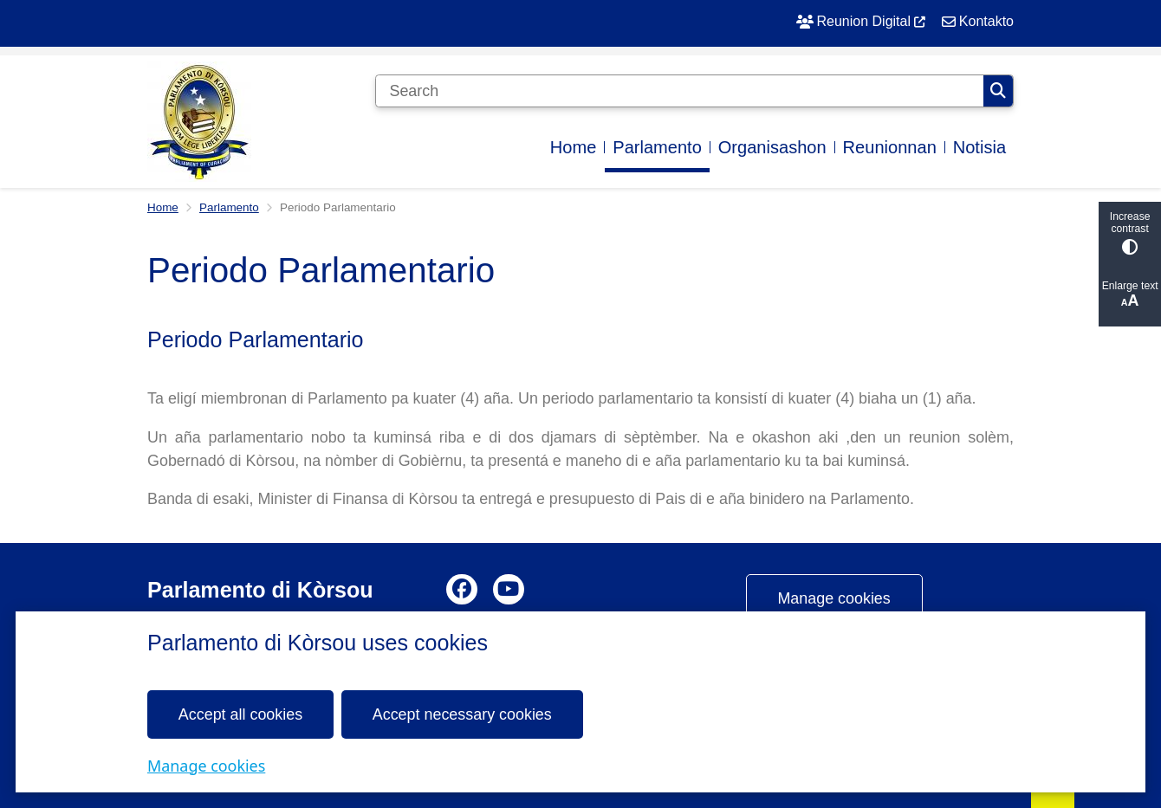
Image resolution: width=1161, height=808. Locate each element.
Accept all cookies (240, 713)
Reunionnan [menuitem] (890, 147)
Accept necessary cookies (462, 713)
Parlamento (229, 207)
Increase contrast (1130, 232)
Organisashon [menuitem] (772, 147)
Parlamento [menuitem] (657, 147)
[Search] (679, 91)
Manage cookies (206, 764)
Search (998, 91)
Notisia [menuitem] (979, 147)
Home (162, 207)
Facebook (461, 589)
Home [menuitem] (573, 147)
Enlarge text (1130, 295)
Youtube (508, 589)
